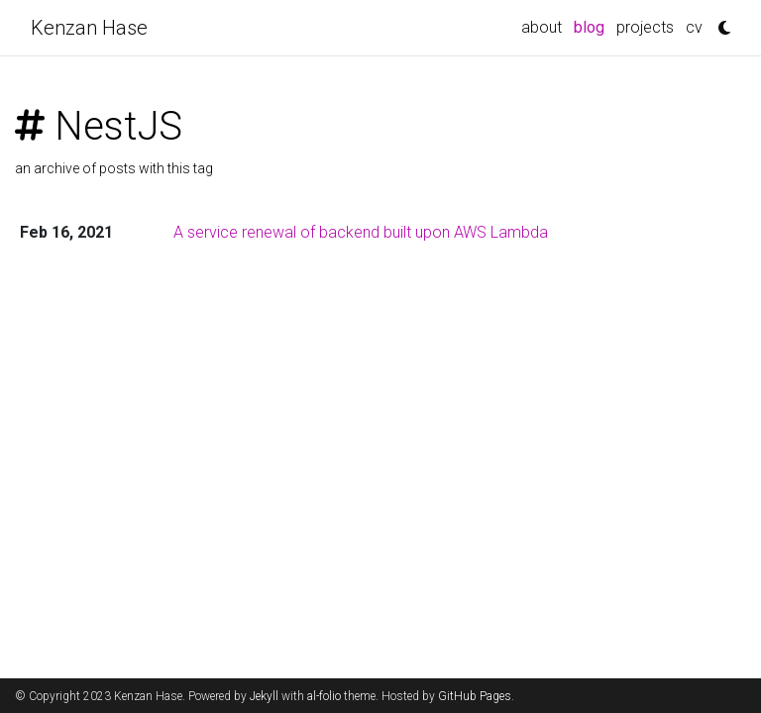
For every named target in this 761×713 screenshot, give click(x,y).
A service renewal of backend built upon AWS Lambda (360, 232)
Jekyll (264, 696)
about (541, 27)
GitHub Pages (474, 696)
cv (694, 27)
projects (645, 27)
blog (592, 26)
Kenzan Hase (89, 28)
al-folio (324, 696)
